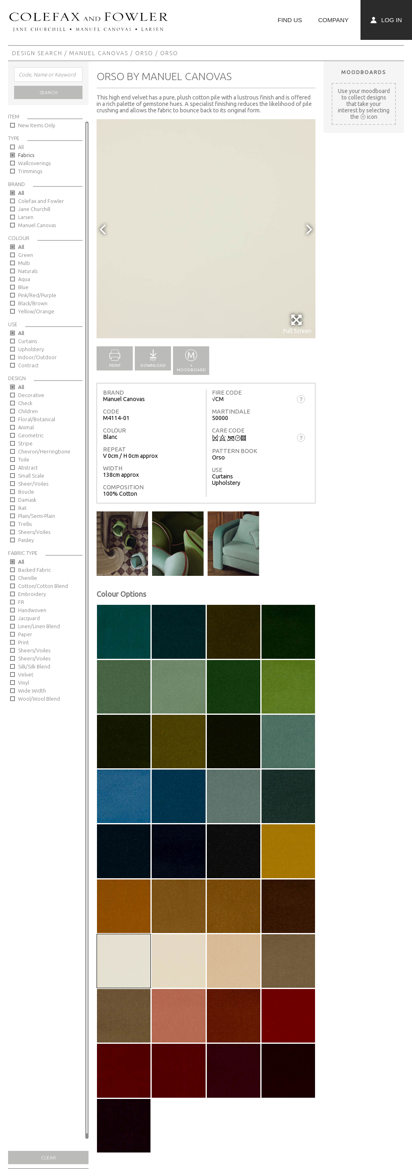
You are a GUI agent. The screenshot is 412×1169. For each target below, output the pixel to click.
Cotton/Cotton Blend (43, 586)
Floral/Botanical (36, 419)
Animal (26, 427)
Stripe (25, 443)
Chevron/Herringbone (44, 451)
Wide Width (32, 690)
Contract (28, 365)
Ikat (22, 508)
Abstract (28, 467)
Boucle (26, 491)
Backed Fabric (34, 570)
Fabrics (26, 155)
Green (25, 255)
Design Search (37, 53)
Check (25, 403)
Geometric (30, 435)
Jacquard (29, 618)
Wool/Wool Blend (39, 698)
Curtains (27, 341)
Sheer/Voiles (33, 483)
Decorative (31, 395)
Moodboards (363, 72)
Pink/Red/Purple (37, 295)
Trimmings (30, 171)
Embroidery (32, 594)
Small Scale (31, 475)
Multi (24, 263)
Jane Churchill (34, 209)
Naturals (27, 271)
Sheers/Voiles (34, 532)
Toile (23, 459)
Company (333, 20)
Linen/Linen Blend (39, 626)
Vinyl (23, 682)
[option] (206, 228)
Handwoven (32, 610)
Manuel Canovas (98, 53)
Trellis (25, 524)
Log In (386, 20)
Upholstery (31, 349)
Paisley (26, 540)
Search (48, 92)
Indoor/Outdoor (37, 357)
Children (28, 411)
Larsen (25, 217)
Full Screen (297, 324)
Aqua (24, 279)
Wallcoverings (34, 163)
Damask (27, 500)
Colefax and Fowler (41, 201)
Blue (23, 287)
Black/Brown (32, 303)
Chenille (27, 578)
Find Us (290, 20)
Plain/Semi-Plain (36, 516)
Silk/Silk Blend (34, 666)
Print (23, 642)
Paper (25, 634)
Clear (48, 1157)
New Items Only (36, 125)
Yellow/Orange (36, 311)
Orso (144, 53)
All (21, 147)
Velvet (25, 674)
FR (21, 602)
